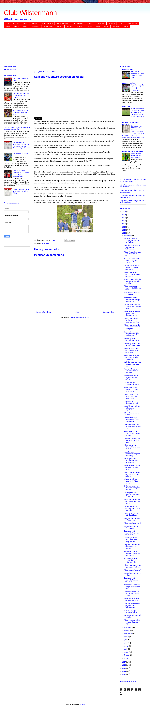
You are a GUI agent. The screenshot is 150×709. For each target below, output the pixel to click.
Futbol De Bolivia (128, 83)
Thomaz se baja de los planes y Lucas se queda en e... (132, 267)
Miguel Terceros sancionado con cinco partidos (136, 155)
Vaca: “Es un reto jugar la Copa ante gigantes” (132, 408)
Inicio (77, 312)
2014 (124, 671)
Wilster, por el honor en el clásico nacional (132, 599)
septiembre (128, 634)
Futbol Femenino (132, 23)
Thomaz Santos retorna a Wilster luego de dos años (132, 306)
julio (125, 640)
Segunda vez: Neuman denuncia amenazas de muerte (21, 95)
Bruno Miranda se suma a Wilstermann (132, 519)
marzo (126, 652)
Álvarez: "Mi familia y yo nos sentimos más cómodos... (132, 371)
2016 (124, 665)
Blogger (82, 704)
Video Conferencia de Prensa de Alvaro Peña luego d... (131, 560)
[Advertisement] (71, 47)
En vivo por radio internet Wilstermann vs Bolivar (132, 580)
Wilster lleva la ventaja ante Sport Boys (131, 514)
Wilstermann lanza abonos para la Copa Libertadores (132, 299)
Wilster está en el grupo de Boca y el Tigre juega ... (132, 467)
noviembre (128, 628)
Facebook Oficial (10, 69)
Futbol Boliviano (128, 70)
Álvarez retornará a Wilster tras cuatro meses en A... (131, 389)
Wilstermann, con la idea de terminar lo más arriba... (132, 474)
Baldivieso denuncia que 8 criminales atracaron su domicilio (17, 128)
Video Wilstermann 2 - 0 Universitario (132, 527)
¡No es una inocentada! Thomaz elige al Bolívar (132, 261)
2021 (124, 224)
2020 (124, 227)
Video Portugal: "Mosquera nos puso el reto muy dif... (132, 454)
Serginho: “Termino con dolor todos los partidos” (132, 546)
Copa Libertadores (46, 23)
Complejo (34, 23)
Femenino (112, 23)
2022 (124, 221)
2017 (124, 662)
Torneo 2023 (116, 26)
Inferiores (59, 26)
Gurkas (8, 26)
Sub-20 (106, 26)
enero (126, 658)
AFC (7, 23)
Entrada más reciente (43, 312)
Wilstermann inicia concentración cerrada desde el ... (132, 274)
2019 (124, 230)
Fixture (121, 23)
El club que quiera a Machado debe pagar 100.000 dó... (132, 488)
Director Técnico (78, 23)
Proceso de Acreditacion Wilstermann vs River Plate (21, 191)
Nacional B (126, 107)
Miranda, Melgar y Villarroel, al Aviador (131, 383)
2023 (124, 218)
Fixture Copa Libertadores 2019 (131, 402)
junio (126, 643)
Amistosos (16, 23)
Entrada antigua (108, 312)
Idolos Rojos (36, 26)
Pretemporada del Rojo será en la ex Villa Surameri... (132, 357)
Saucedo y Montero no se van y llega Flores (132, 344)
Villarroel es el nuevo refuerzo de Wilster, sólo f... (131, 481)
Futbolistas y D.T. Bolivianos (133, 151)
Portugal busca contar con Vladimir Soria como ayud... (131, 350)
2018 (124, 233)
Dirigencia (90, 23)
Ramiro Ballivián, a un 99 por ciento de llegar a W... (132, 426)
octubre (127, 631)
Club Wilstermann (30, 12)
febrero (127, 655)
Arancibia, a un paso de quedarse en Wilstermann (132, 247)
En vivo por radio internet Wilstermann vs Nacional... (132, 460)
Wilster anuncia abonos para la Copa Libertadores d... (132, 313)
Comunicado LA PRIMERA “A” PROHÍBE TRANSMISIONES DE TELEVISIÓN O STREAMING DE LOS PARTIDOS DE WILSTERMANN (133, 131)
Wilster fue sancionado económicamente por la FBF (132, 501)
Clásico (25, 23)
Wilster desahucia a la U (132, 523)
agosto (126, 637)
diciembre (127, 236)
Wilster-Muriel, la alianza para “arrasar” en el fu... (132, 254)
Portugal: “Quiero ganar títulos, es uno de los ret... (132, 440)
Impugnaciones (48, 26)
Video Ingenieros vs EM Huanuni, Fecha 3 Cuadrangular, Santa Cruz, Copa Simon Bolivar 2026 (137, 112)
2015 (124, 668)
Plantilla (89, 26)
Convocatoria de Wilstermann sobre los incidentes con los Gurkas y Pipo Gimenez (21, 145)
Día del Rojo (100, 23)
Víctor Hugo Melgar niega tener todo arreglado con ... (130, 540)
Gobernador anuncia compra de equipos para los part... (131, 334)
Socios (98, 26)
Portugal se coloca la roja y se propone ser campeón (132, 433)
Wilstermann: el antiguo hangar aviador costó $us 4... (132, 587)
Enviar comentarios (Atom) (80, 317)
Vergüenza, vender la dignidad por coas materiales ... (132, 202)
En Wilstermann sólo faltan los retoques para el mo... (131, 396)
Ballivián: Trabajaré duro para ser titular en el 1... (132, 364)
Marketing (80, 26)
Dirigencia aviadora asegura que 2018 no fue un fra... (132, 508)
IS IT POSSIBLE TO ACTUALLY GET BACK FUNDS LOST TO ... (133, 180)
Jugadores (70, 26)
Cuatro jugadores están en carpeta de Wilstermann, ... (132, 605)
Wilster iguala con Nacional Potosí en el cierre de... (132, 447)
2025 (124, 212)
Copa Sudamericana (63, 23)
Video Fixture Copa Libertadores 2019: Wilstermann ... (131, 420)
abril (126, 649)
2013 (124, 674)
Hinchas (16, 26)
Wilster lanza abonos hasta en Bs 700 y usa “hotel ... (132, 288)
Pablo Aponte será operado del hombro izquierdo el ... (131, 494)
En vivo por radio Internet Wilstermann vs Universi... (132, 533)
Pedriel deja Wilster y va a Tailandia (132, 294)
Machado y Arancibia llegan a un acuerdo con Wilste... (131, 240)
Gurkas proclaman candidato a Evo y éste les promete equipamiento (21, 173)
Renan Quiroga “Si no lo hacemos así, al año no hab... (132, 281)
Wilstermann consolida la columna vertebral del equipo (132, 327)
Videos (126, 26)
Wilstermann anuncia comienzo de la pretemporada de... (131, 320)
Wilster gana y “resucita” (132, 570)
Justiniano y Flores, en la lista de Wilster (131, 611)
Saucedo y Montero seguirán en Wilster (131, 339)
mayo (126, 646)
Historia (25, 26)
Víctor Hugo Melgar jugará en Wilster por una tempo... (132, 553)
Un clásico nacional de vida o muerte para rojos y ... (131, 593)
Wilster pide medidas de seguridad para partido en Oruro (21, 112)
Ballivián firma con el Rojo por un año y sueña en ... (131, 377)
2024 (124, 215)
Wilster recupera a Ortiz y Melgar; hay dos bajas (132, 622)
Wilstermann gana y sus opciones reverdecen (132, 566)
